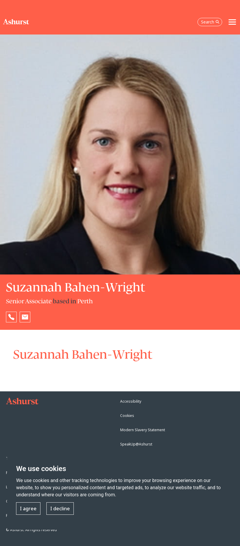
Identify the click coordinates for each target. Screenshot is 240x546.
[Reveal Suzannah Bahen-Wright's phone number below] (11, 317)
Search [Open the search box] (210, 22)
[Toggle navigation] (232, 22)
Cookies (127, 415)
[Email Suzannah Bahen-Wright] (25, 317)
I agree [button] (28, 508)
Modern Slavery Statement (142, 429)
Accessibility (130, 401)
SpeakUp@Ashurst (136, 444)
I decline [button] (60, 508)
